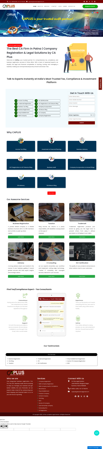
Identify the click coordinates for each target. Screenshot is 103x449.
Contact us (71, 6)
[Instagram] (92, 1)
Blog (60, 6)
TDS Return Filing (47, 110)
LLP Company (46, 113)
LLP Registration (43, 410)
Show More (51, 193)
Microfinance (42, 389)
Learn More (21, 237)
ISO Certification (43, 363)
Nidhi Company (16, 116)
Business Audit (51, 167)
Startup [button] (54, 6)
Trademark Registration (19, 103)
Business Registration (18, 110)
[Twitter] (90, 1)
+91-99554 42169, (74, 389)
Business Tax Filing (17, 106)
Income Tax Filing (17, 100)
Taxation (11, 363)
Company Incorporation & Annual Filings (82, 167)
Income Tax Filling (21, 149)
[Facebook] (84, 1)
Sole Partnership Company (46, 406)
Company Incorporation (49, 106)
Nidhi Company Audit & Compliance (48, 386)
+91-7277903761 (21, 1)
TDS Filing (41, 398)
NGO (68, 363)
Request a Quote (90, 6)
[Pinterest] (95, 1)
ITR (39, 361)
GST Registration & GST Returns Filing (53, 103)
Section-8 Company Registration (77, 361)
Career (65, 6)
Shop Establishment (18, 113)
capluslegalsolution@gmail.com (36, 1)
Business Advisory (82, 149)
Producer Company (44, 393)
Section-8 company (44, 403)
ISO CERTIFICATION (47, 100)
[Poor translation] (5, 426)
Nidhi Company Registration (46, 384)
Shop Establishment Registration (77, 359)
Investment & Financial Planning (51, 149)
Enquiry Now (100, 83)
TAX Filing (11, 361)
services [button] (46, 6)
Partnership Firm (43, 408)
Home (35, 5)
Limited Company (43, 396)
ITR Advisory (21, 185)
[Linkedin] (87, 1)
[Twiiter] (81, 397)
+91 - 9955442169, (13, 1)
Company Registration (48, 116)
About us (40, 6)
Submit (82, 123)
